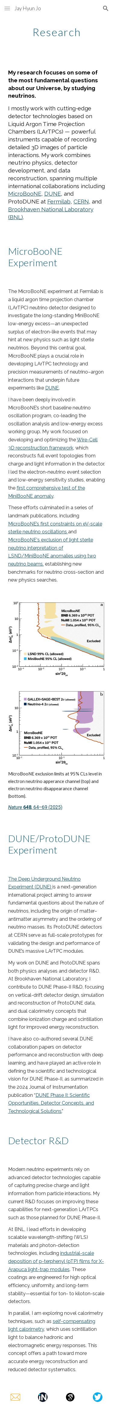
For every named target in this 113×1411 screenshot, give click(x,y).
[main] (57, 32)
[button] (7, 8)
